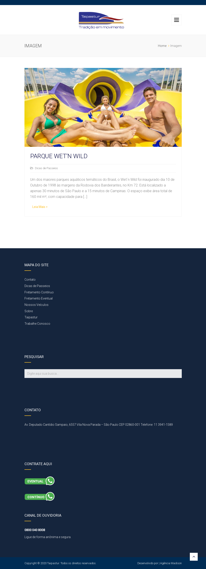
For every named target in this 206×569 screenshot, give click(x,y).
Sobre (28, 311)
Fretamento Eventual (38, 298)
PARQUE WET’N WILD (59, 156)
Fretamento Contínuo (39, 292)
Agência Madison (171, 563)
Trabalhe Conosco (37, 323)
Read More (39, 207)
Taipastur (31, 317)
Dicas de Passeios (46, 168)
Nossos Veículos (36, 305)
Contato (30, 279)
